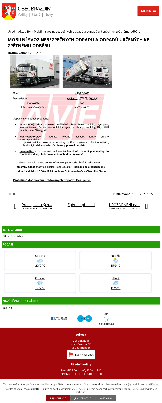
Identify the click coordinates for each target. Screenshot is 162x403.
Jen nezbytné (82, 398)
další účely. (153, 384)
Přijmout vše (58, 398)
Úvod (11, 31)
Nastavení (105, 398)
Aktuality (24, 31)
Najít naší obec (84, 354)
